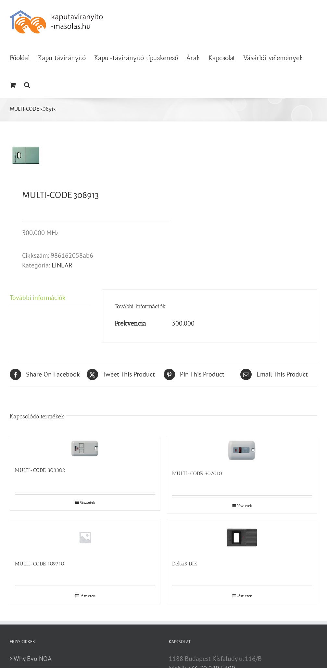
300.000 (183, 323)
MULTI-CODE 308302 (40, 470)
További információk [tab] (38, 297)
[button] (27, 84)
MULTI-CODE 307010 (197, 473)
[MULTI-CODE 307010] (242, 450)
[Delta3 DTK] (242, 537)
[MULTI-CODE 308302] (85, 448)
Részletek (87, 502)
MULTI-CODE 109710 (39, 564)
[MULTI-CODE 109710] (85, 537)
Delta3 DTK (184, 564)
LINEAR (62, 265)
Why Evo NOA (33, 658)
